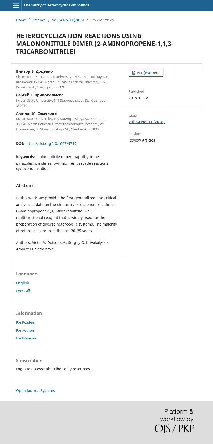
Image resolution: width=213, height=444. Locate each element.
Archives (38, 20)
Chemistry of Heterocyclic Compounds (56, 5)
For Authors (25, 330)
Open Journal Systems (35, 390)
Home (21, 20)
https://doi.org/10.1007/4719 (51, 143)
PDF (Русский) (148, 72)
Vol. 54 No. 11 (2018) (68, 20)
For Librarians (27, 338)
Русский (23, 290)
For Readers (25, 322)
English (22, 282)
